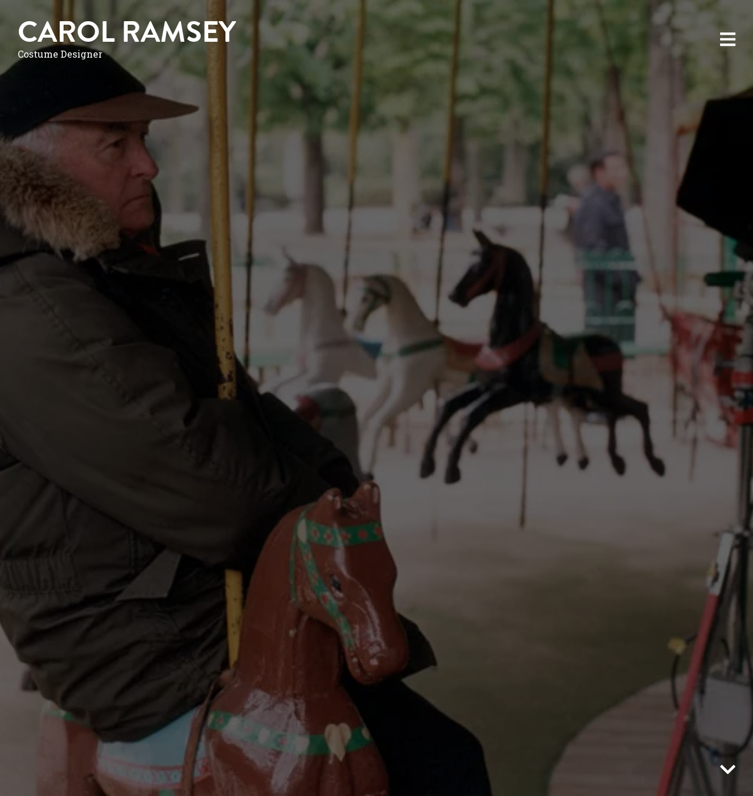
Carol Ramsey (127, 32)
